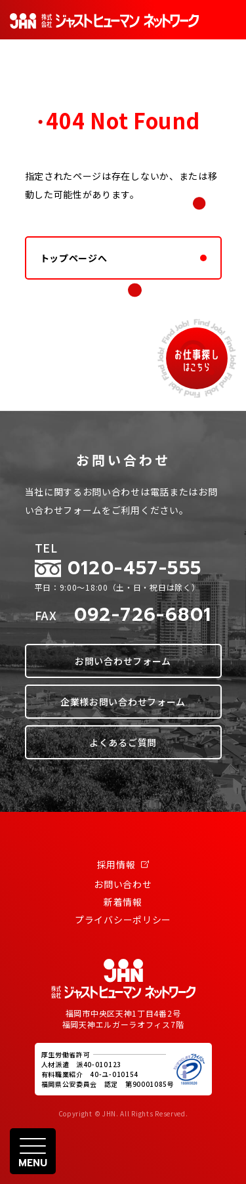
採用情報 (123, 864)
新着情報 (123, 901)
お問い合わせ (123, 884)
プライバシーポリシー (123, 919)
